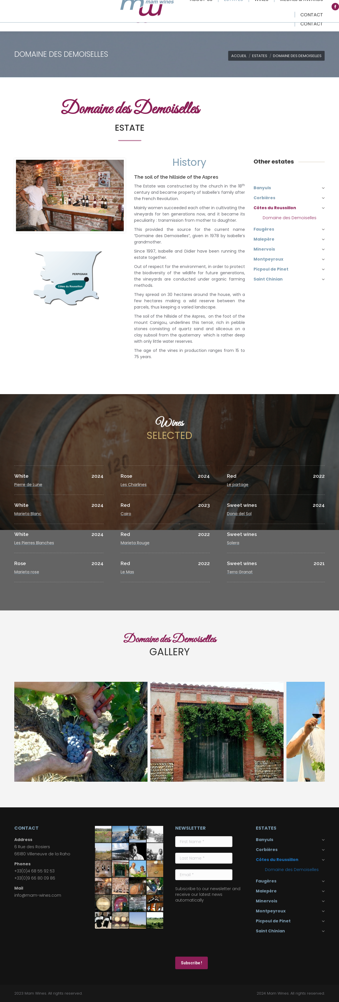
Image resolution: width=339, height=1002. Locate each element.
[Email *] (203, 874)
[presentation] (198, 929)
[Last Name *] (203, 858)
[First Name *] (203, 841)
